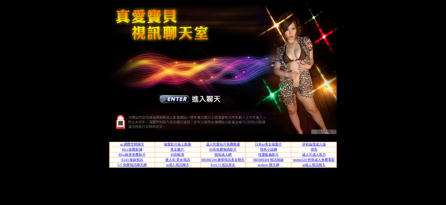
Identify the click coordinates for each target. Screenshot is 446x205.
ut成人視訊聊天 (177, 165)
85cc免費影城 (132, 149)
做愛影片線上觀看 (177, 144)
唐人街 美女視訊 (177, 160)
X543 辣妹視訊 (132, 160)
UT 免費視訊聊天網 (132, 165)
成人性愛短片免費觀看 (223, 144)
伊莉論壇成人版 (314, 144)
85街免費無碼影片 (223, 149)
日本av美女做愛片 (268, 144)
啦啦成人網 (223, 155)
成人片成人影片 (314, 155)
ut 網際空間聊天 (132, 144)
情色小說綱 (268, 149)
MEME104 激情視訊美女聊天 (223, 160)
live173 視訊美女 (222, 165)
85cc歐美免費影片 (132, 155)
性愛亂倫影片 (268, 155)
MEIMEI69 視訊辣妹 (268, 160)
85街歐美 (177, 155)
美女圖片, (177, 149)
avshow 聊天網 (268, 165)
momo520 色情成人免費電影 (314, 160)
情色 (314, 149)
